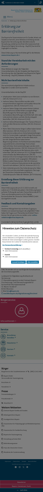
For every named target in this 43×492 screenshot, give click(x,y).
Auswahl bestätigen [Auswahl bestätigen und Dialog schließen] (18, 262)
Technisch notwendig (16, 249)
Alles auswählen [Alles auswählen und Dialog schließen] (33, 262)
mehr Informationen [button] (11, 251)
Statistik (6, 255)
